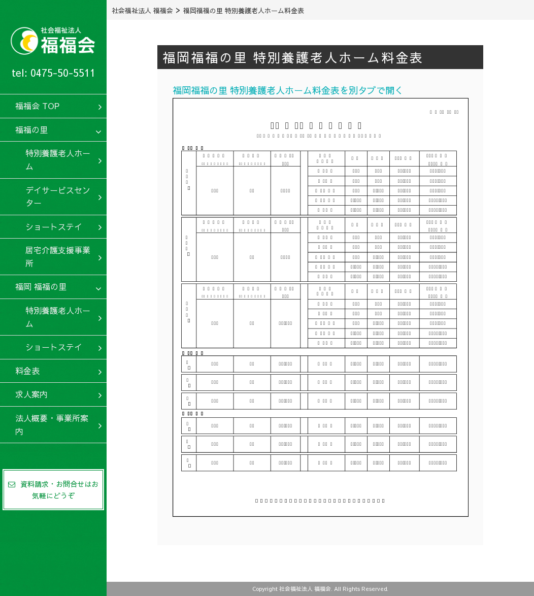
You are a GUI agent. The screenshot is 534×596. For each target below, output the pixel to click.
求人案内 (31, 394)
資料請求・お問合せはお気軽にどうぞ (53, 489)
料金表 (27, 370)
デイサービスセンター (57, 196)
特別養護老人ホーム (57, 159)
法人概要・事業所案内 (51, 424)
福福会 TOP (37, 105)
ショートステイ (53, 226)
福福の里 (31, 129)
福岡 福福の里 (40, 286)
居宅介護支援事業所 (57, 256)
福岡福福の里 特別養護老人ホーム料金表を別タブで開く (288, 90)
